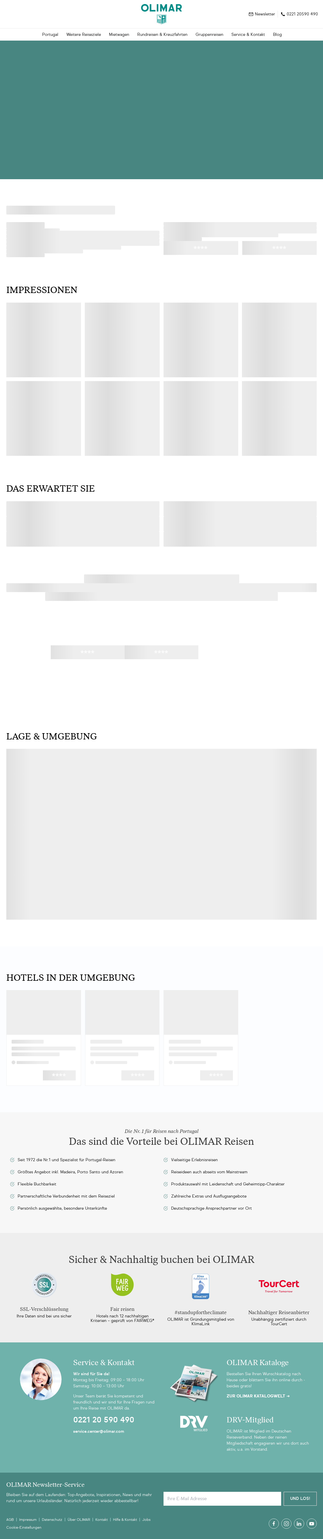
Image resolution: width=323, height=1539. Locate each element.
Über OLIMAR (79, 1520)
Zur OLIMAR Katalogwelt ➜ (258, 1396)
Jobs (146, 1520)
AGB (10, 1520)
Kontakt (101, 1520)
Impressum (28, 1520)
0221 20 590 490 (103, 1419)
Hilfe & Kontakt (125, 1520)
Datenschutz (52, 1520)
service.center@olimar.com (98, 1431)
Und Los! (300, 1498)
